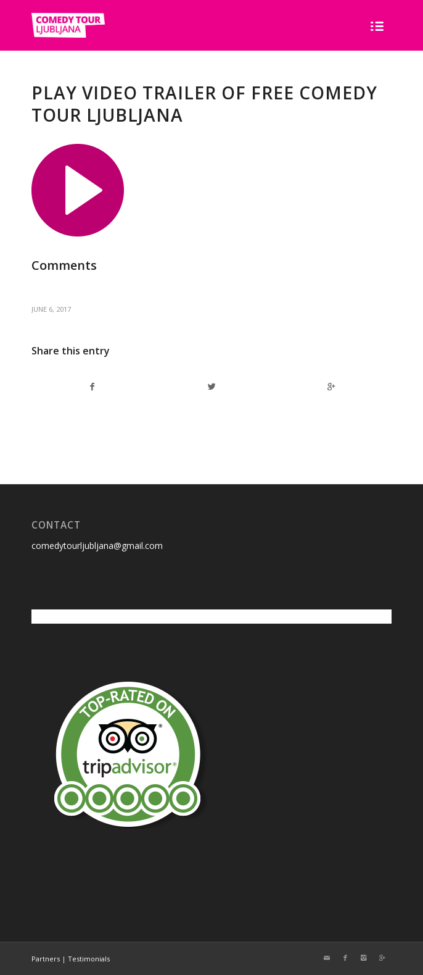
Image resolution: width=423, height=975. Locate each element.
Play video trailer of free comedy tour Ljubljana (204, 104)
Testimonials (89, 958)
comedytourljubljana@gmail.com (97, 545)
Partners (45, 958)
